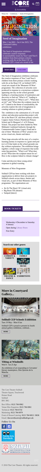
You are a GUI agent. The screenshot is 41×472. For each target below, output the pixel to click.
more (5, 331)
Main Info (9, 70)
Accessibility (20, 10)
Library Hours (22, 228)
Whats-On (5, 14)
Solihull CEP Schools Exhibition (19, 319)
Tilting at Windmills (12, 361)
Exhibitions (13, 14)
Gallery (22, 70)
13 (37, 4)
